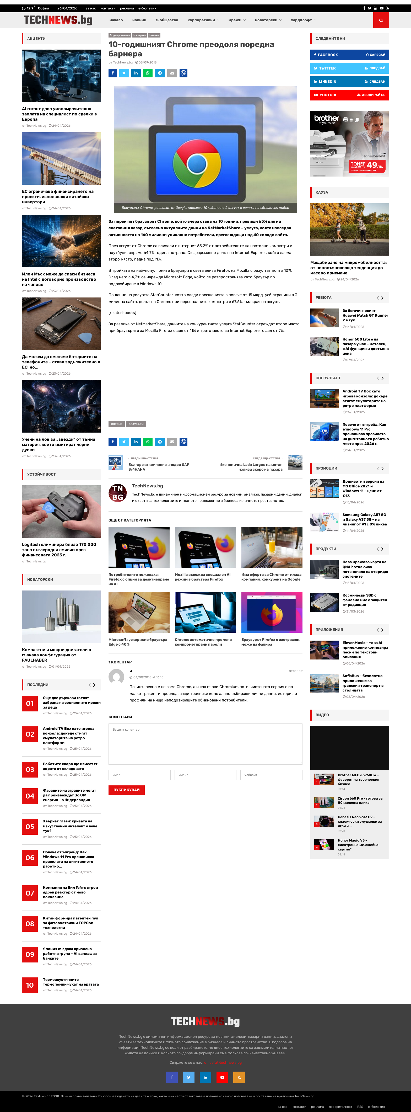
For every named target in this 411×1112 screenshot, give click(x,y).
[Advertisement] (205, 375)
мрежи (235, 20)
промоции (326, 468)
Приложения (329, 629)
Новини (154, 35)
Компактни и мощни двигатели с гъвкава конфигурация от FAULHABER (56, 655)
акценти (36, 38)
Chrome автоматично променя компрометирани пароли (203, 642)
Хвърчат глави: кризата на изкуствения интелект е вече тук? (70, 826)
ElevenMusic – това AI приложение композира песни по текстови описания (365, 650)
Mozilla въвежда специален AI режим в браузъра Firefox (203, 577)
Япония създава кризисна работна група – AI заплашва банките (70, 954)
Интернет (139, 35)
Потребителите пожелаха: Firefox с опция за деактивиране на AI (139, 579)
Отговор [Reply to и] (295, 671)
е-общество (167, 20)
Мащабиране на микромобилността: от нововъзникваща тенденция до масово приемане (348, 267)
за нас (91, 8)
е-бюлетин (147, 8)
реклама (127, 8)
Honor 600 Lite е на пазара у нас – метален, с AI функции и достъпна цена (366, 346)
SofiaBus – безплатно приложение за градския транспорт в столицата (363, 683)
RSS (360, 1107)
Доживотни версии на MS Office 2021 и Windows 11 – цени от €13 (363, 488)
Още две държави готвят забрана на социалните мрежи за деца (72, 703)
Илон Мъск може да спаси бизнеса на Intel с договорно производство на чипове (59, 279)
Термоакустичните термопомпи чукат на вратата (71, 982)
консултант (328, 378)
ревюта (324, 297)
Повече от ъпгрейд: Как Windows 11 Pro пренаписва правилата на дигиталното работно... (68, 859)
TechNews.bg (123, 62)
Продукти (326, 549)
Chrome (116, 424)
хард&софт (301, 20)
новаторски (266, 20)
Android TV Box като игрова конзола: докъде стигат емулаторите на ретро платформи (68, 735)
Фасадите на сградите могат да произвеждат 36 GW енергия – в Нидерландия (69, 795)
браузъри (136, 424)
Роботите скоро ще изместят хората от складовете (70, 766)
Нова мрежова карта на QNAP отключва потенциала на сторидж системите (365, 569)
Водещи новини (120, 35)
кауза (322, 192)
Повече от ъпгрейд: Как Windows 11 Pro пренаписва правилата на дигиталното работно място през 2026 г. (366, 434)
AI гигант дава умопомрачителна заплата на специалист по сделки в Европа (59, 114)
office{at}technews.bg (223, 1062)
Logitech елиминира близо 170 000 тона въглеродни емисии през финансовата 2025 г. (59, 549)
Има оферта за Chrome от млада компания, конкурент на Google (271, 577)
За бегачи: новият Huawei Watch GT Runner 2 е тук (365, 315)
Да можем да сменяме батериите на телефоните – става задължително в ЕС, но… (61, 362)
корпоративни (201, 20)
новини (139, 20)
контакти (108, 8)
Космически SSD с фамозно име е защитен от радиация (365, 600)
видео (322, 715)
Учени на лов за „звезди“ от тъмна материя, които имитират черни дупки (58, 444)
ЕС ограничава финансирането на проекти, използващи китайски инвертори (58, 196)
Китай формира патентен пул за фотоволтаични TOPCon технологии (70, 923)
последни (37, 685)
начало (116, 20)
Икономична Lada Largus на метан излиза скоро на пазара (251, 467)
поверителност (340, 1107)
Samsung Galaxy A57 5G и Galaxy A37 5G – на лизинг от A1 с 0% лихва (365, 519)
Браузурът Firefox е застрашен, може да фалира (270, 642)
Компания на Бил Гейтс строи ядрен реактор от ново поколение (70, 892)
